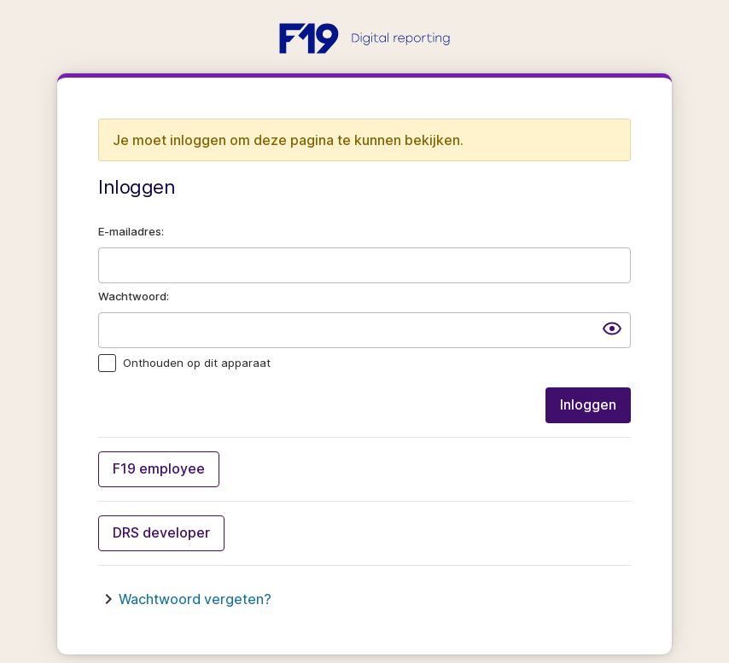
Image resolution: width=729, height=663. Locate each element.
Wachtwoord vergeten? (195, 599)
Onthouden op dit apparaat (197, 362)
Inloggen (588, 404)
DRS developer (161, 532)
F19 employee (159, 468)
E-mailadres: (131, 231)
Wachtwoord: (133, 296)
